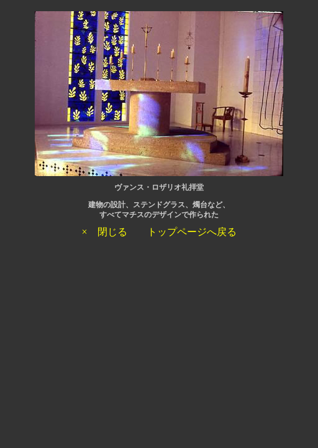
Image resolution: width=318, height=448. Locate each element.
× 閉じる (104, 231)
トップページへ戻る (192, 231)
